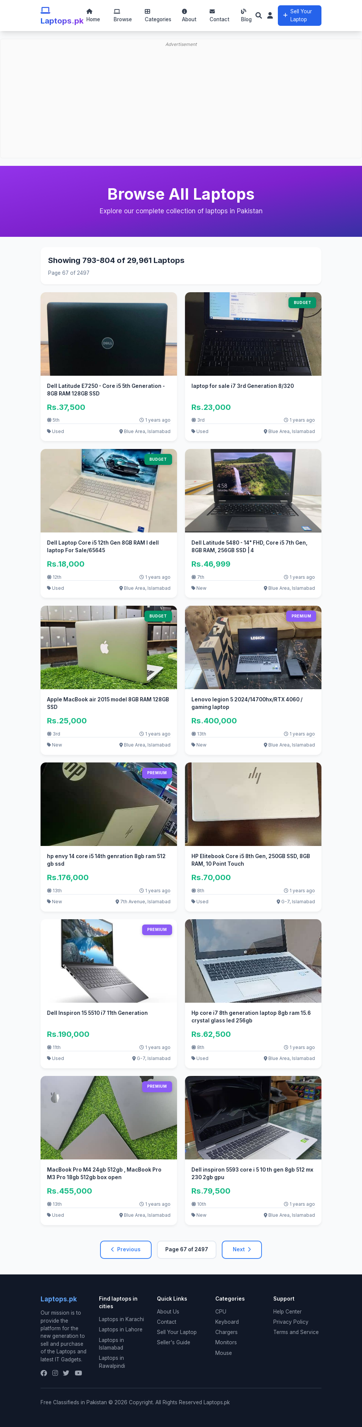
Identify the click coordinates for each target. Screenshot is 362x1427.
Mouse (223, 1353)
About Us (168, 1312)
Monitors (226, 1342)
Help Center (287, 1312)
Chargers (226, 1332)
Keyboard (227, 1322)
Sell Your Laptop (297, 15)
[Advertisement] (181, 78)
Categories (158, 15)
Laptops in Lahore (121, 1329)
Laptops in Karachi (121, 1319)
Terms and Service (296, 1332)
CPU (220, 1312)
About (189, 15)
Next (242, 1249)
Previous (126, 1249)
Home (93, 15)
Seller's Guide (173, 1342)
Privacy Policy (291, 1322)
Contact (219, 15)
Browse (123, 15)
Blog (246, 15)
